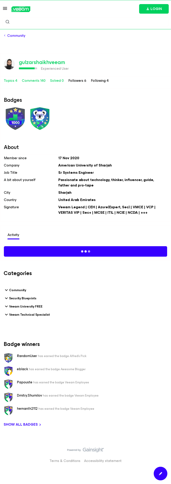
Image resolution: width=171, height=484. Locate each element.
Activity (13, 235)
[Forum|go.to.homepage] (20, 9)
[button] (5, 10)
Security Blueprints (20, 298)
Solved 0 (57, 80)
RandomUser (27, 356)
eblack (22, 369)
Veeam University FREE (23, 306)
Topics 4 (11, 80)
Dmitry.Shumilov (29, 395)
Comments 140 (34, 80)
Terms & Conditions (65, 461)
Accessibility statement (103, 461)
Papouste (24, 382)
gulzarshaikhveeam (42, 62)
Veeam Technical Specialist (27, 314)
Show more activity (85, 251)
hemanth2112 (27, 408)
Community (16, 35)
